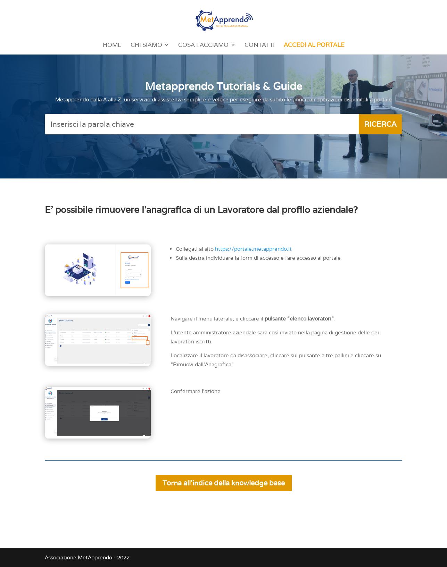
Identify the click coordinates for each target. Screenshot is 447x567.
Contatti (260, 45)
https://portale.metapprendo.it (253, 248)
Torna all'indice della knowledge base (224, 482)
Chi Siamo (146, 45)
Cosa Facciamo (203, 45)
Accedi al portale (314, 45)
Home (112, 45)
